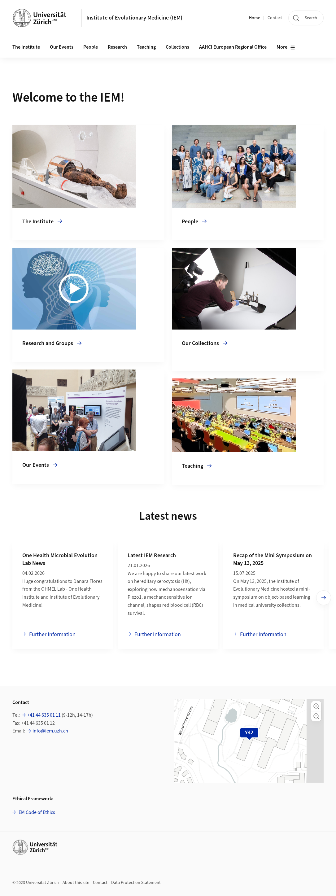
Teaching (146, 47)
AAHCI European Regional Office (233, 47)
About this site (76, 883)
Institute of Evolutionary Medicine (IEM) (134, 18)
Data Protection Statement (136, 883)
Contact (275, 18)
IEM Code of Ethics (36, 812)
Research (117, 47)
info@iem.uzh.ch (50, 731)
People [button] (90, 47)
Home (254, 18)
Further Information (52, 634)
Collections (177, 47)
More (286, 47)
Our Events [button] (61, 47)
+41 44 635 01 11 (44, 715)
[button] (316, 706)
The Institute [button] (26, 47)
